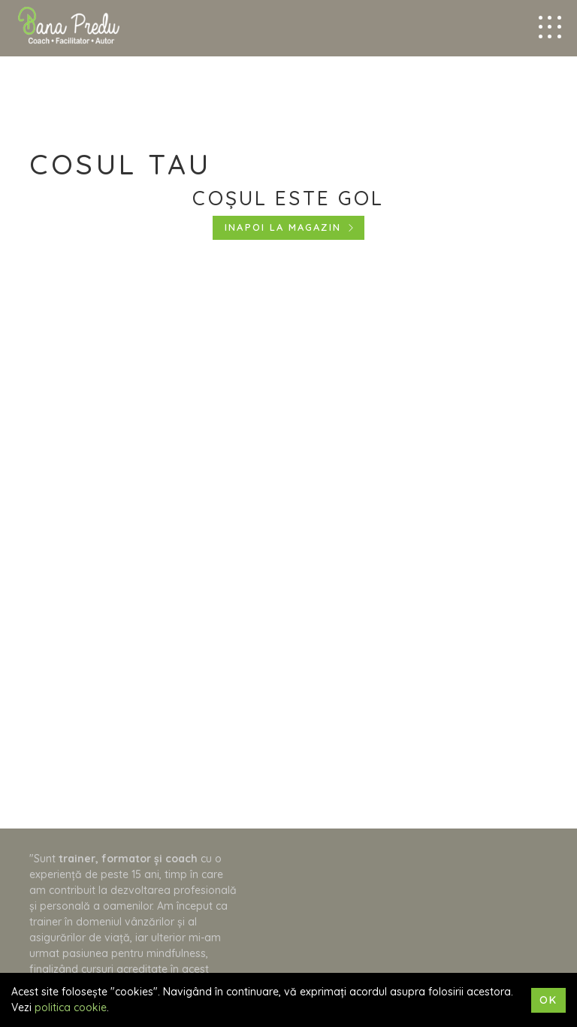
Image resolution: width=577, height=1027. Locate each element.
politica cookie (71, 1007)
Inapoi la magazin (282, 227)
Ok (548, 1000)
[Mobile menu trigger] (550, 27)
